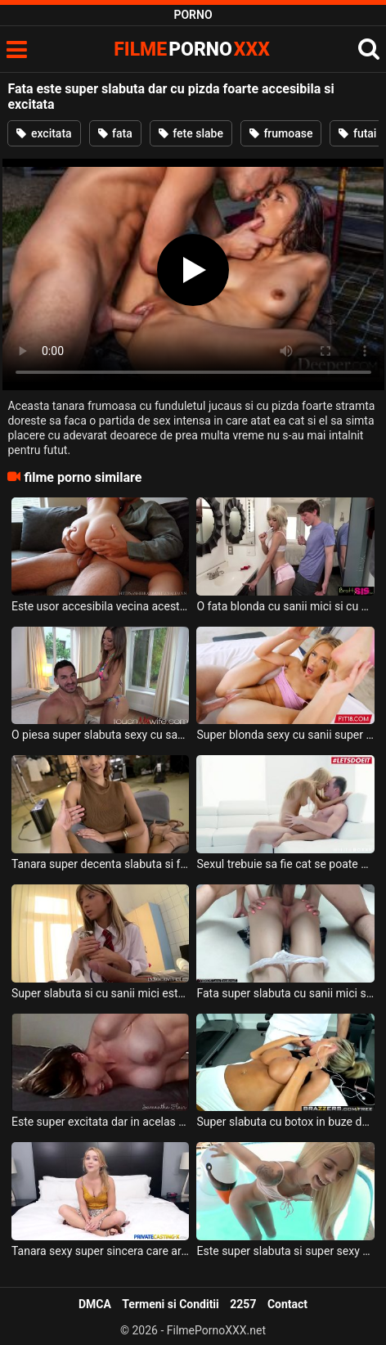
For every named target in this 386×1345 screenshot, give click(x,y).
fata (115, 133)
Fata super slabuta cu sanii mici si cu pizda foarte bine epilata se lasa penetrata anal (285, 993)
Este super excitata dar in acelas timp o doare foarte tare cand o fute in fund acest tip (100, 1121)
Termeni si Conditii (170, 1304)
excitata (43, 133)
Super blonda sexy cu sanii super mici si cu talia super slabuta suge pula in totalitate (285, 734)
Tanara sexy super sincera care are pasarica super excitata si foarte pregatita (100, 1250)
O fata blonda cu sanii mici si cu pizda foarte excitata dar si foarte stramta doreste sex (285, 606)
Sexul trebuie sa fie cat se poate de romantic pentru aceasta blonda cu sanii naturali (285, 863)
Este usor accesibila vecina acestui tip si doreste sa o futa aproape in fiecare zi (100, 606)
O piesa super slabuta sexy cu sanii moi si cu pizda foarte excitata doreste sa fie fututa (100, 734)
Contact (287, 1304)
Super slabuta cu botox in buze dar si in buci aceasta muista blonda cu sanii (285, 1121)
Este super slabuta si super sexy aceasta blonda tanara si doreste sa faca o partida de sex (285, 1250)
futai (357, 133)
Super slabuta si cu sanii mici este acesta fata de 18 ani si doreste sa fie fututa (100, 993)
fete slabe (191, 133)
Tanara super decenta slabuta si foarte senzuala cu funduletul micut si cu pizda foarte (100, 863)
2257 (243, 1304)
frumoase (281, 133)
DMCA (95, 1304)
